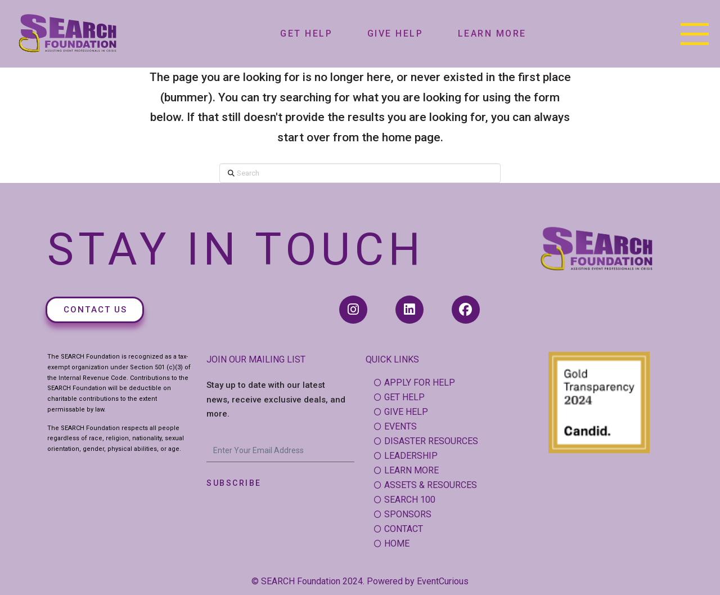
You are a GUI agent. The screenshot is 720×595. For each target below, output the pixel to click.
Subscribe (234, 482)
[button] (695, 33)
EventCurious (443, 581)
